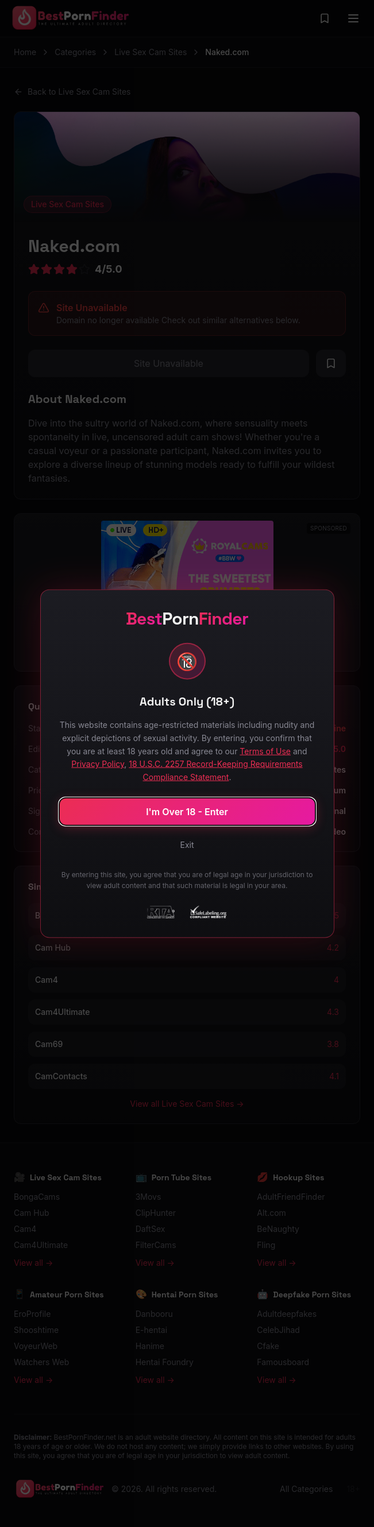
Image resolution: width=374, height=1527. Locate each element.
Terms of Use (265, 750)
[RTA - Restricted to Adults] (161, 911)
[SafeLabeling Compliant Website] (207, 911)
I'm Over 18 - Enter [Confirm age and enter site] (187, 811)
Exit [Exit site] (187, 844)
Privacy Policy (97, 764)
